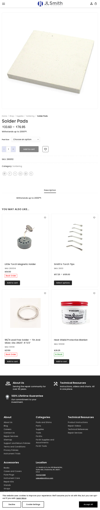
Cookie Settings (33, 504)
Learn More (21, 498)
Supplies (20, 116)
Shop (12, 116)
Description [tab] (50, 190)
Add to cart (29, 149)
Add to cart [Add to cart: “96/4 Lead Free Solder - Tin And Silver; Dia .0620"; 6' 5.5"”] (12, 361)
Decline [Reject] (12, 504)
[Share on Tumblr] (31, 174)
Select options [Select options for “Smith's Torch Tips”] (63, 283)
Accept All (88, 504)
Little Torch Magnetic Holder (20, 264)
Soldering (30, 116)
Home (4, 116)
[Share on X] (15, 174)
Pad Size (5, 139)
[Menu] (3, 3)
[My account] (91, 3)
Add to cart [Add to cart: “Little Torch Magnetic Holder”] (12, 283)
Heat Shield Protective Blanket (71, 339)
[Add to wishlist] (45, 149)
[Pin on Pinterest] (26, 174)
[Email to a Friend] (20, 174)
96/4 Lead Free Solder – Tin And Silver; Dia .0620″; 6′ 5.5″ (22, 341)
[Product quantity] (8, 149)
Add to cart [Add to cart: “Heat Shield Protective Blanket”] (61, 361)
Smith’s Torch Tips (64, 264)
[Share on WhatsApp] (4, 174)
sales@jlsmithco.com (44, 478)
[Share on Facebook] (10, 174)
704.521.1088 (41, 475)
